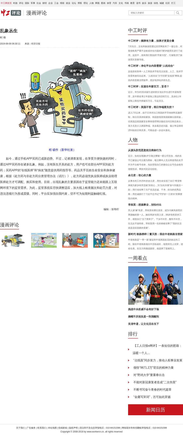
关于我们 (20, 428)
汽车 (115, 3)
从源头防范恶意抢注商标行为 (144, 150)
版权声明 (73, 428)
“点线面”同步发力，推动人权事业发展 (157, 360)
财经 (44, 3)
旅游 (150, 3)
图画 (103, 3)
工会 (56, 3)
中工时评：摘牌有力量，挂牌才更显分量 (151, 40)
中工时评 (137, 30)
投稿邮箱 (62, 428)
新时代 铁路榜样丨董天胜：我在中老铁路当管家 (155, 234)
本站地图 (52, 428)
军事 (33, 3)
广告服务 (31, 428)
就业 (68, 3)
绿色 (156, 3)
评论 (21, 3)
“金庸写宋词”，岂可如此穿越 (152, 396)
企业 (50, 3)
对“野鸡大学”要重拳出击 (149, 374)
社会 (39, 3)
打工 (173, 3)
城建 (162, 3)
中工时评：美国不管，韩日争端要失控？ (151, 107)
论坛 (74, 3)
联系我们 (42, 428)
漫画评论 (36, 13)
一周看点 (137, 258)
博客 (80, 3)
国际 (27, 3)
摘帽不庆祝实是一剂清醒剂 (143, 316)
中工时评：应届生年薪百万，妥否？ (148, 86)
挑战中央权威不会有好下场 (143, 309)
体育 (109, 3)
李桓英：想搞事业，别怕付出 (144, 204)
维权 (62, 3)
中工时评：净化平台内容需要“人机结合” (151, 65)
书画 (126, 3)
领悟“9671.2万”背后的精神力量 (153, 367)
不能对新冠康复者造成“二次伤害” (154, 382)
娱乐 (144, 3)
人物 (91, 3)
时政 (15, 3)
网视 (97, 3)
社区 (167, 3)
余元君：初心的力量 (139, 175)
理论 (85, 3)
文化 (121, 3)
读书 (138, 3)
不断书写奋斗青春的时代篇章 (152, 389)
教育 (132, 3)
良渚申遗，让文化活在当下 (143, 323)
